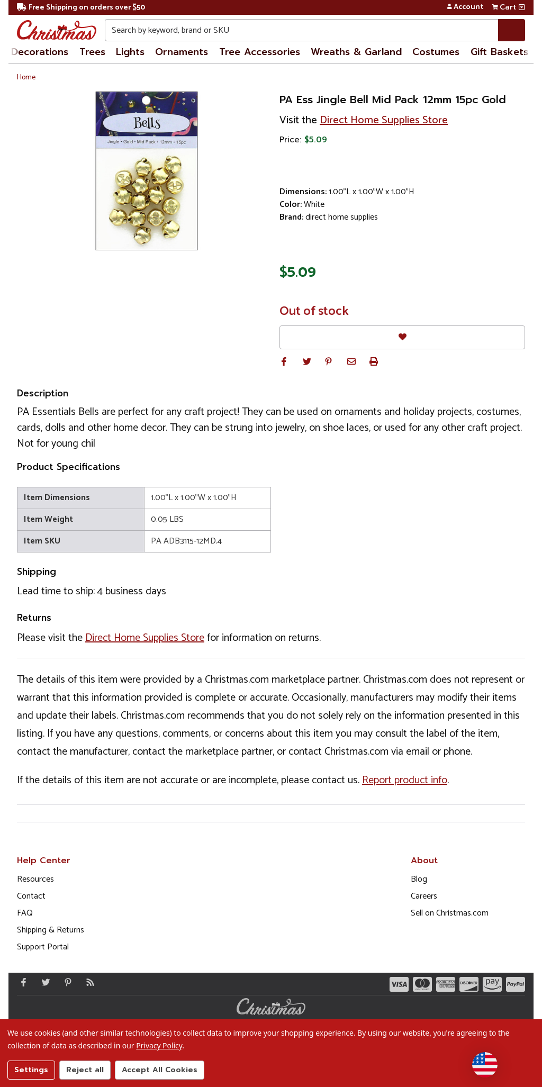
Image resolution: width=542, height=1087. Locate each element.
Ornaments (181, 51)
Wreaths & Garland (356, 51)
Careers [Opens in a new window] (424, 896)
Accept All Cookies (159, 1069)
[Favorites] (402, 337)
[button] (283, 361)
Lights (130, 51)
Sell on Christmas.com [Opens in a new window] (450, 913)
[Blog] (88, 982)
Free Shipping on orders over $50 (81, 7)
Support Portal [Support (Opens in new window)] (43, 947)
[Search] (511, 30)
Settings (31, 1069)
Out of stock (314, 311)
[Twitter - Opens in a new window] (43, 982)
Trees (92, 51)
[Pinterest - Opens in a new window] (65, 982)
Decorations (39, 51)
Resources (35, 879)
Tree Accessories (259, 51)
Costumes (435, 51)
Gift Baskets (499, 51)
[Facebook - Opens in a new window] (21, 982)
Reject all (85, 1069)
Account (465, 7)
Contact (31, 896)
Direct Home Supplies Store (384, 120)
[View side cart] (521, 7)
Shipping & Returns (50, 930)
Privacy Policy (159, 1045)
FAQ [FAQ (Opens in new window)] (25, 913)
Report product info (404, 780)
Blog (419, 879)
